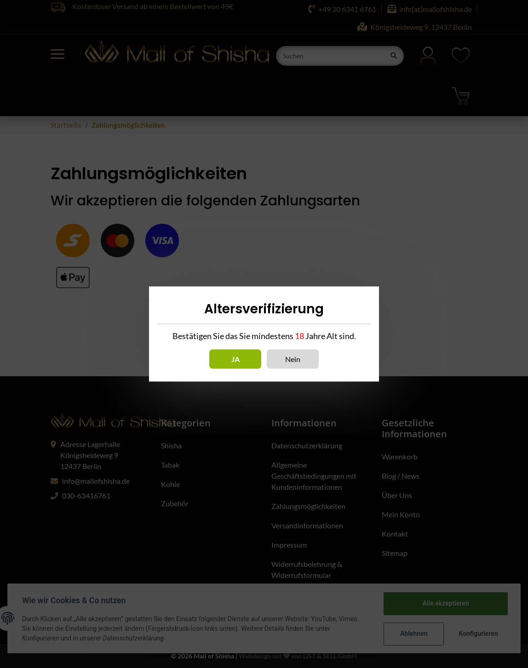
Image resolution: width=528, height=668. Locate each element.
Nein (292, 359)
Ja (235, 359)
